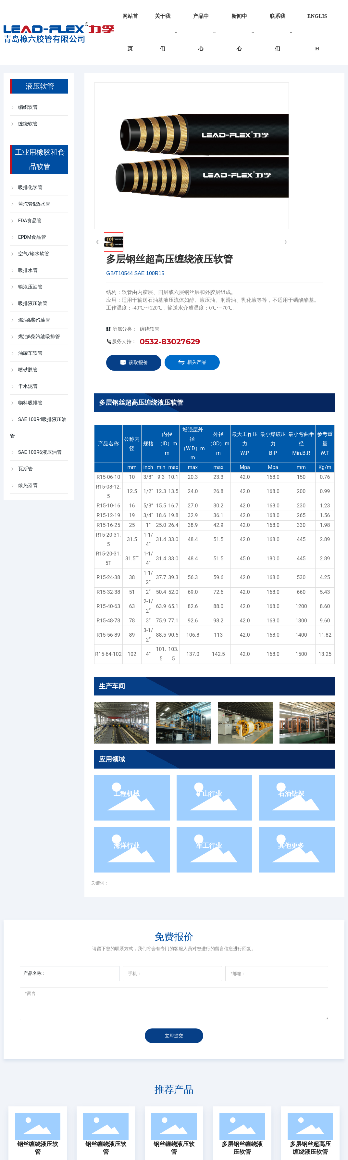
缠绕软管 (149, 329)
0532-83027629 (170, 341)
